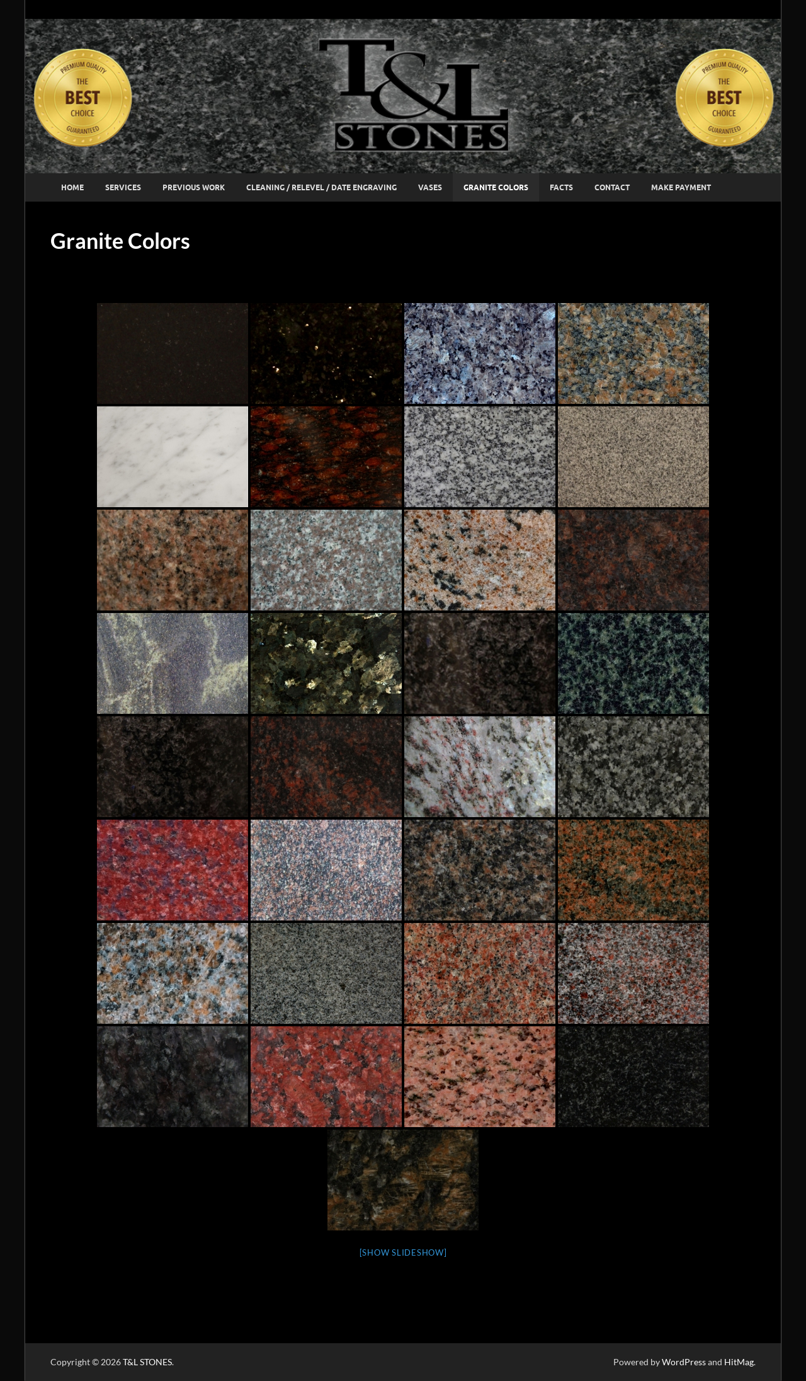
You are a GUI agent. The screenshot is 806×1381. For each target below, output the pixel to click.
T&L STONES (147, 1361)
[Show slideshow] (403, 1252)
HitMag (739, 1361)
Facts (561, 187)
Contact (612, 187)
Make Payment (681, 187)
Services (123, 187)
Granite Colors (495, 187)
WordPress (684, 1361)
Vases (430, 187)
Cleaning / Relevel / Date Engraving (321, 187)
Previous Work (193, 187)
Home (72, 187)
